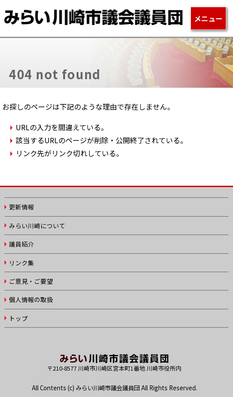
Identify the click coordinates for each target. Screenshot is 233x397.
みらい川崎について (37, 225)
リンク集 (21, 262)
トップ (18, 318)
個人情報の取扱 (31, 299)
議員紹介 (21, 243)
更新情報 (21, 206)
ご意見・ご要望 (31, 281)
